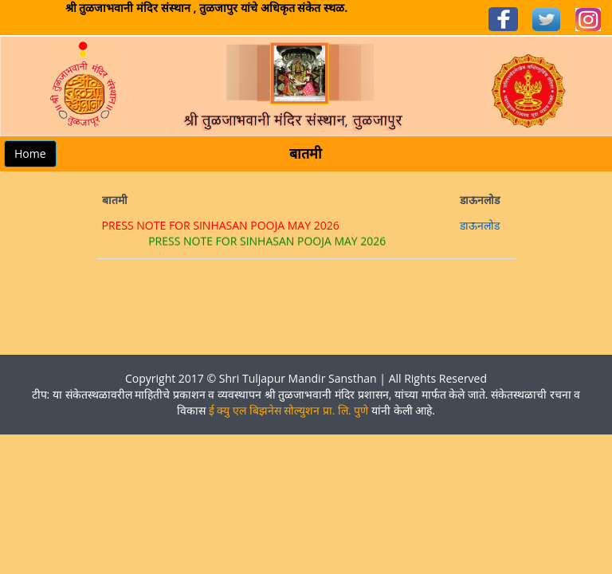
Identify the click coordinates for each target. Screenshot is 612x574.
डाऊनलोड (480, 225)
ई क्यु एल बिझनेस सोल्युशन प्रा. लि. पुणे (289, 410)
